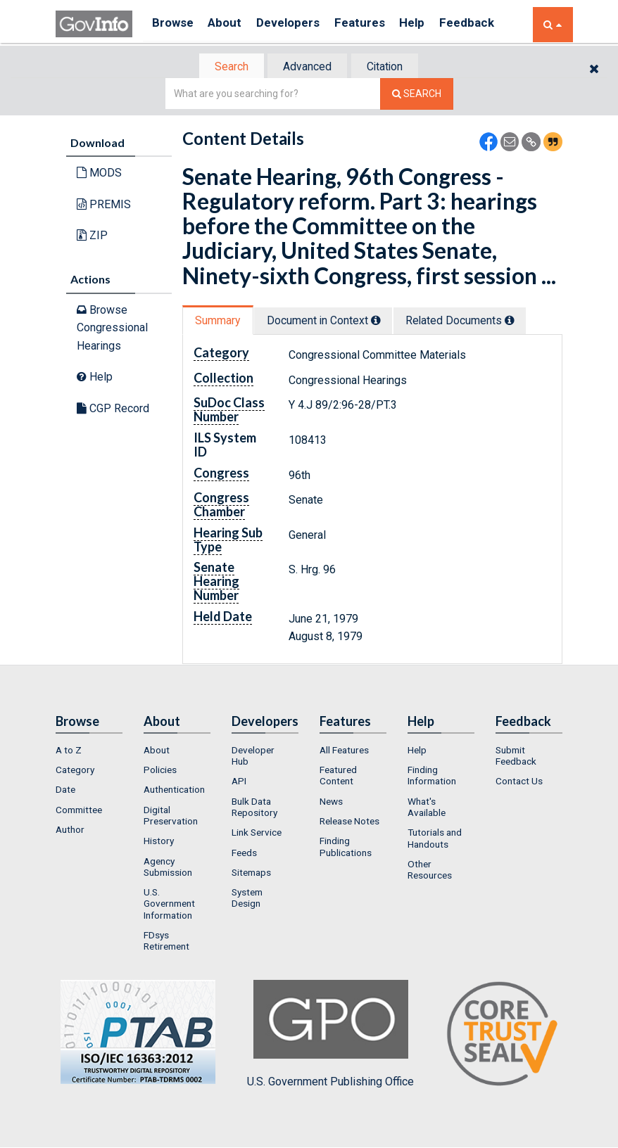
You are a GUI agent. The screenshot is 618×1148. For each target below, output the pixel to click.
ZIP (92, 236)
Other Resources (430, 871)
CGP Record (113, 409)
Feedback (493, 24)
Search (224, 67)
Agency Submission (168, 868)
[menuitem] (89, 751)
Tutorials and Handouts (435, 840)
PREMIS (104, 205)
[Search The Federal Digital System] (416, 95)
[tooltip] (384, 321)
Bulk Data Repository (254, 808)
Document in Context (331, 322)
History (159, 842)
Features (376, 24)
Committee (79, 811)
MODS (99, 174)
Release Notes (349, 822)
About (231, 24)
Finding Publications (346, 848)
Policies (160, 771)
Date (65, 791)
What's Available (427, 808)
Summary (220, 322)
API (239, 783)
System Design (247, 899)
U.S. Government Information (169, 905)
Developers (299, 24)
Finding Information (432, 776)
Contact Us (519, 783)
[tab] (225, 67)
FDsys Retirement (166, 942)
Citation (390, 67)
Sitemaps (251, 873)
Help (434, 24)
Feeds (244, 854)
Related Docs (474, 322)
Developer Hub (253, 757)
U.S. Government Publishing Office (330, 1035)
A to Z (69, 751)
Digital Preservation (171, 816)
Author (70, 830)
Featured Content (338, 776)
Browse (173, 24)
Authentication (174, 791)
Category (75, 771)
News (331, 802)
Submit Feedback (516, 757)
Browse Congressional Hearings (112, 328)
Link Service (257, 834)
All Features (344, 751)
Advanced (306, 67)
